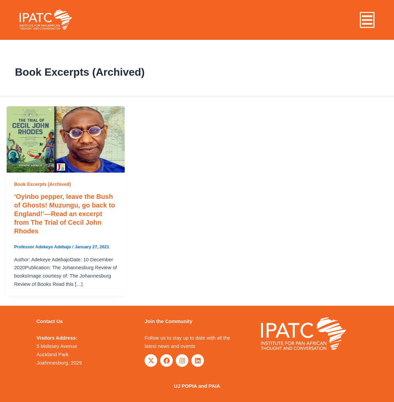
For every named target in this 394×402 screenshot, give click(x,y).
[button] (367, 20)
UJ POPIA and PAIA (197, 386)
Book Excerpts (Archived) (42, 184)
